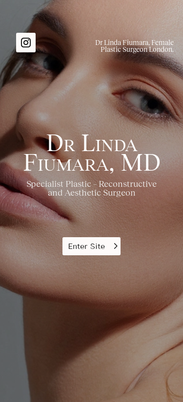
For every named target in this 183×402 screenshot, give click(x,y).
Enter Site (86, 246)
